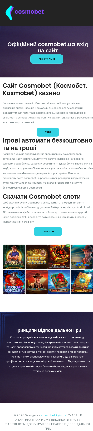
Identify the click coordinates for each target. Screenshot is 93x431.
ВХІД (48, 132)
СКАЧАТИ (48, 231)
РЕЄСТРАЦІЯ (46, 59)
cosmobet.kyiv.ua (53, 415)
